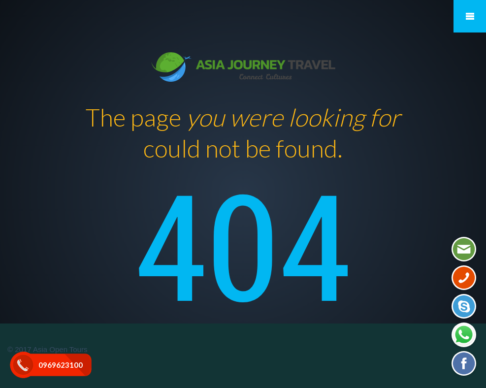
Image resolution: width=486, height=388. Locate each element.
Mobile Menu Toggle (470, 16)
